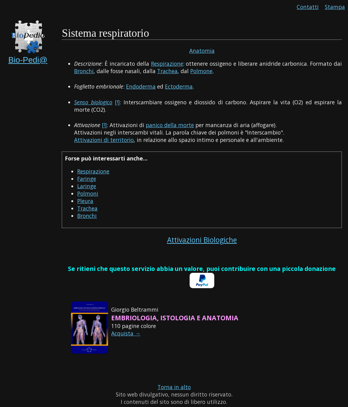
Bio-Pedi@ (28, 59)
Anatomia (202, 50)
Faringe (86, 178)
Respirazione (167, 63)
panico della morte (170, 125)
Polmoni (87, 193)
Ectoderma (179, 86)
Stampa (335, 6)
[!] (117, 102)
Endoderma (141, 86)
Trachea (167, 71)
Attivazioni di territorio (104, 139)
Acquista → (125, 333)
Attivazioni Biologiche (202, 240)
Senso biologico (93, 102)
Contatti (308, 6)
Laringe (86, 186)
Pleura (85, 201)
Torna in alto (174, 387)
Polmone (201, 71)
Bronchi (84, 71)
